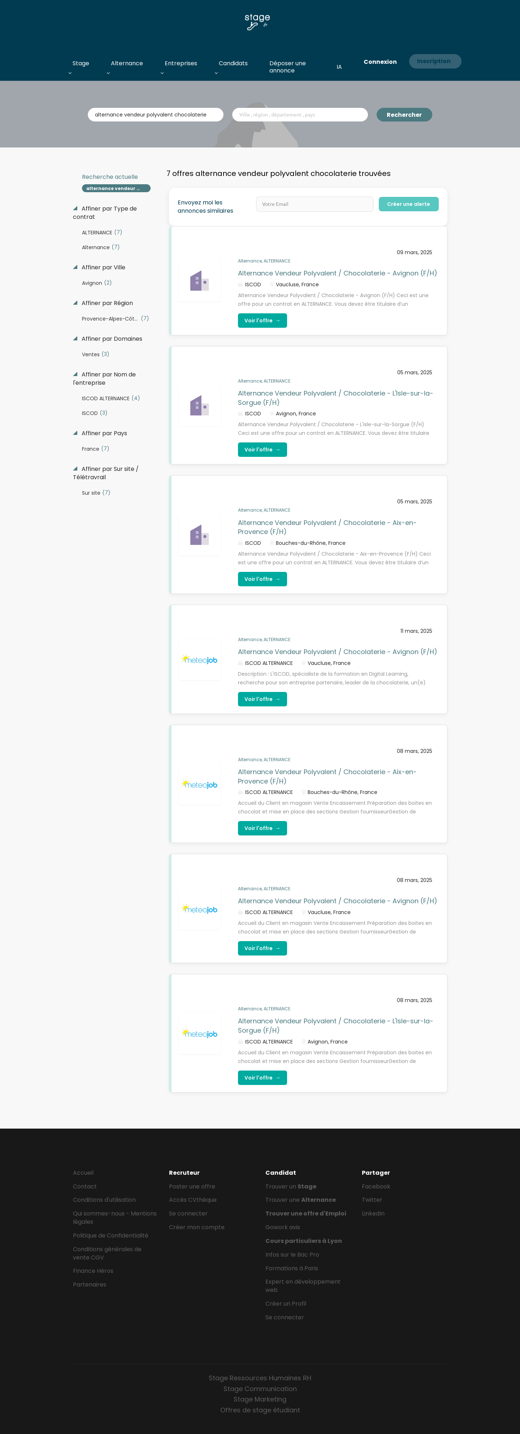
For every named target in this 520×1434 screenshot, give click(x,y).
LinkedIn (373, 1213)
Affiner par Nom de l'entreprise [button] (104, 379)
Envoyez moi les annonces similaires (205, 207)
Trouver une (300, 1200)
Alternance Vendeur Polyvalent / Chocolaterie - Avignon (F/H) (337, 273)
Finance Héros (93, 1271)
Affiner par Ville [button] (102, 268)
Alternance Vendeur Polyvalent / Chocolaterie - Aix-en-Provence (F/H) (327, 527)
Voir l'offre (262, 320)
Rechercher (404, 115)
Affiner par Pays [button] (103, 433)
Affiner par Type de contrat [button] (105, 213)
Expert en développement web (303, 1286)
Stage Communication (260, 1388)
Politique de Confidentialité (110, 1235)
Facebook (376, 1186)
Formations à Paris (291, 1268)
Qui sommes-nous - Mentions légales (115, 1217)
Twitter (372, 1200)
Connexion (380, 62)
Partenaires (89, 1284)
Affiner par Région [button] (106, 303)
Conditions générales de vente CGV (107, 1253)
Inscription (434, 61)
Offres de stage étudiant (260, 1410)
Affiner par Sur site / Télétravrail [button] (106, 473)
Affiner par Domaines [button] (111, 339)
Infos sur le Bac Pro (292, 1254)
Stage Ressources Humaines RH (260, 1377)
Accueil (83, 1173)
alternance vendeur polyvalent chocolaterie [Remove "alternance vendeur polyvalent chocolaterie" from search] (118, 188)
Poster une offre (192, 1186)
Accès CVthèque (193, 1200)
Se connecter (188, 1213)
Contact (85, 1186)
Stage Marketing (260, 1399)
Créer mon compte (197, 1227)
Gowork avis (282, 1227)
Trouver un (290, 1186)
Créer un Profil (285, 1304)
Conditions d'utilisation (104, 1200)
